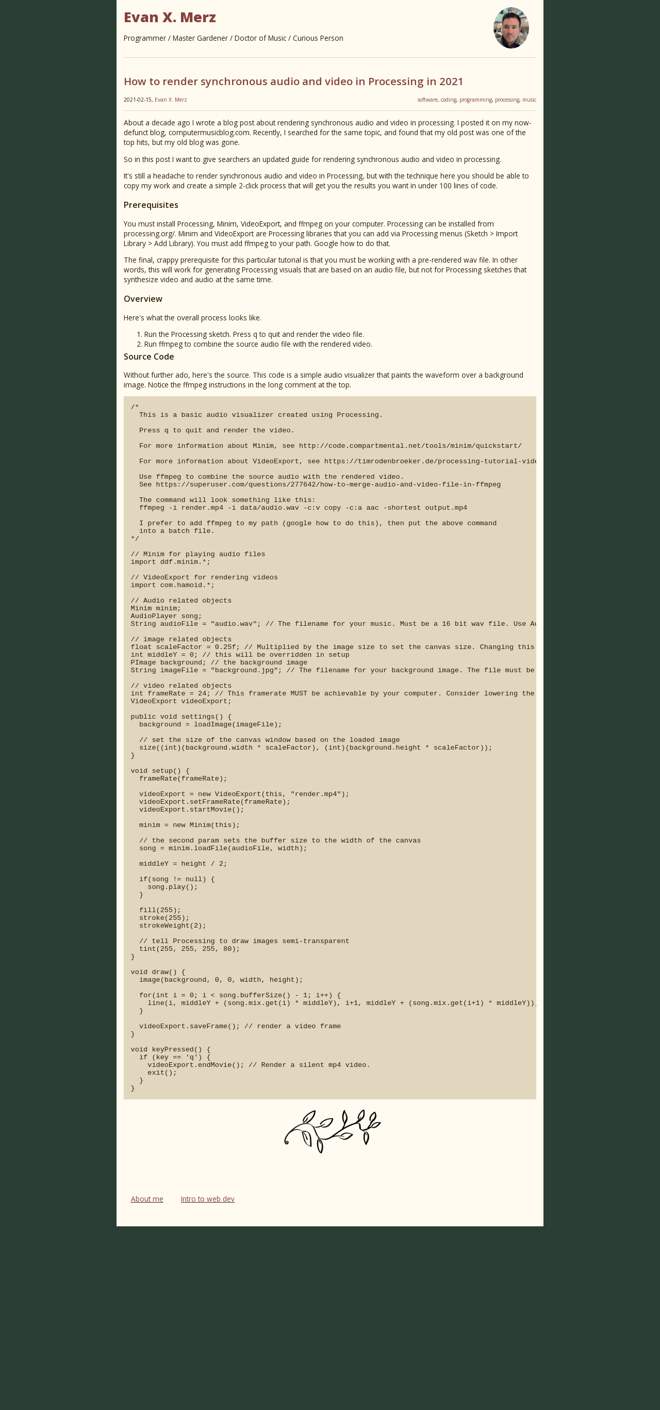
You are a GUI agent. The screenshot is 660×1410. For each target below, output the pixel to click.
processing (507, 99)
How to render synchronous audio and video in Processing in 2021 (294, 81)
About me (147, 1382)
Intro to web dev (208, 1382)
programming (475, 99)
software (428, 99)
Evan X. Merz (171, 99)
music (529, 99)
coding (448, 99)
